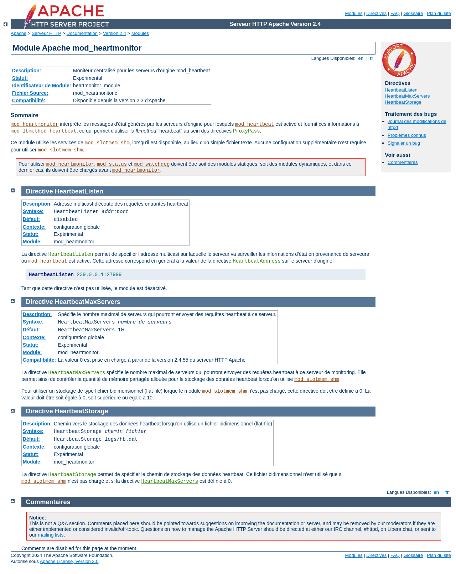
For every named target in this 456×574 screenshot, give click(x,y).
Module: (32, 241)
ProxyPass (246, 131)
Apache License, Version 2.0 (69, 561)
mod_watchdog (152, 164)
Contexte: (34, 227)
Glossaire (413, 13)
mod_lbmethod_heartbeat (44, 131)
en (361, 58)
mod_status (112, 164)
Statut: (20, 78)
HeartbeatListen (401, 90)
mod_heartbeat (254, 124)
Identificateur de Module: (41, 85)
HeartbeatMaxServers (407, 96)
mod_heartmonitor (34, 124)
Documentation (82, 33)
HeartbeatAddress (256, 261)
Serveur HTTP (46, 33)
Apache (18, 33)
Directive (39, 191)
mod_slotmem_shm (107, 143)
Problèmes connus (407, 135)
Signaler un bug (404, 143)
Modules (353, 13)
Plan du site (439, 13)
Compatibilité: (28, 100)
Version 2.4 (114, 33)
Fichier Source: (30, 93)
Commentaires (403, 162)
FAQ (395, 13)
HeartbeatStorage (403, 102)
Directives (376, 13)
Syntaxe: (33, 211)
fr (372, 58)
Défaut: (31, 219)
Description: (26, 70)
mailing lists (50, 535)
